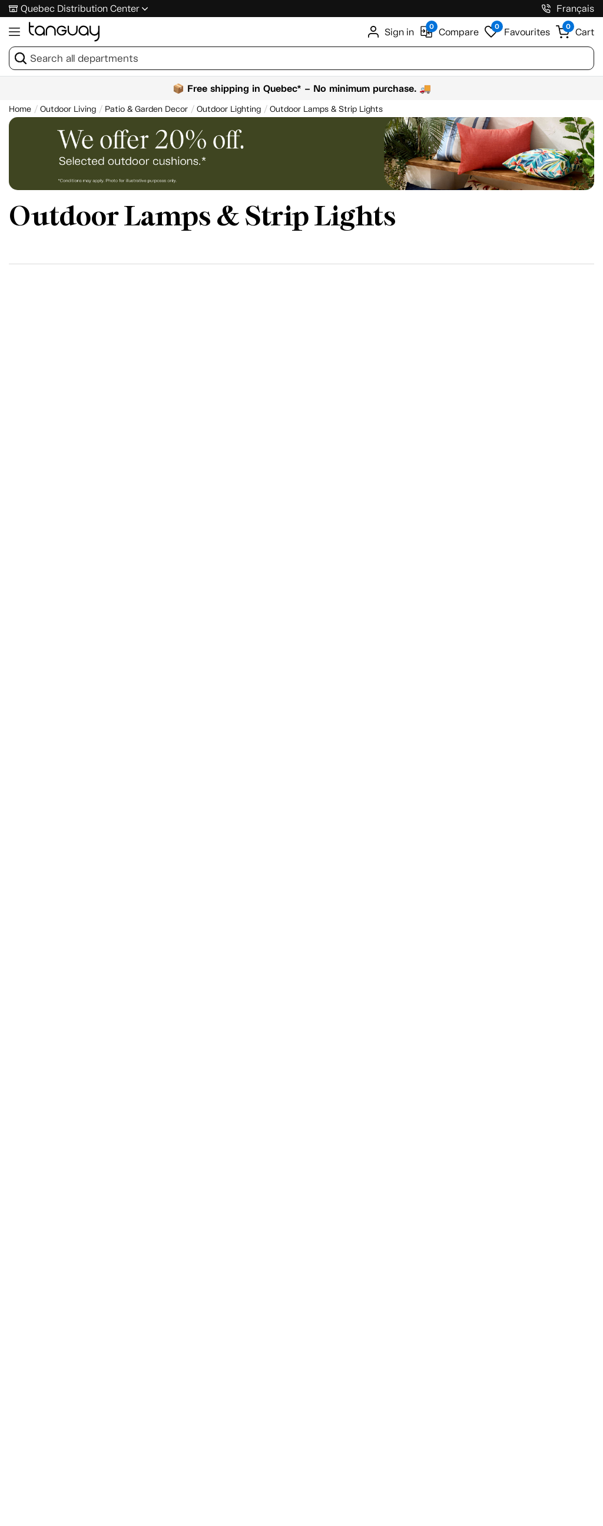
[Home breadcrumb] (20, 109)
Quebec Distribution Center (80, 8)
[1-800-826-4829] (546, 8)
